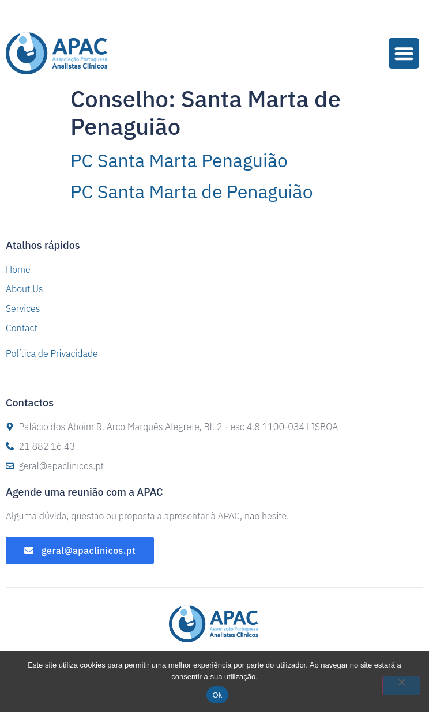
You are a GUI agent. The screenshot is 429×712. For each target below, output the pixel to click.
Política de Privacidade (52, 353)
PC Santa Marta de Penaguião (191, 191)
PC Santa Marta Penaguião (179, 160)
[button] (404, 53)
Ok (217, 695)
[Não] (401, 685)
